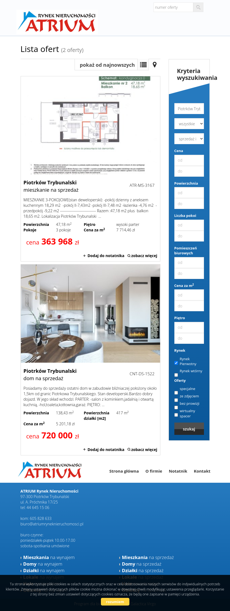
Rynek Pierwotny (185, 361)
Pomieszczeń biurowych (185, 251)
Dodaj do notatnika (105, 255)
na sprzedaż (148, 557)
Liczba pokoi (185, 215)
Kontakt (202, 471)
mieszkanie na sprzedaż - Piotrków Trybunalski (90, 168)
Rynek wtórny (188, 371)
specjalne (184, 389)
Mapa (154, 64)
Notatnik (178, 471)
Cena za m (184, 285)
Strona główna (124, 471)
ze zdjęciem (186, 396)
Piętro (179, 317)
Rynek (179, 350)
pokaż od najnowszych (107, 65)
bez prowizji (187, 403)
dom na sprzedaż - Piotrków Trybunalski (90, 359)
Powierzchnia (186, 183)
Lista (143, 64)
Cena (178, 150)
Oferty (180, 380)
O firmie (153, 471)
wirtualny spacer (184, 413)
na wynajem (49, 557)
